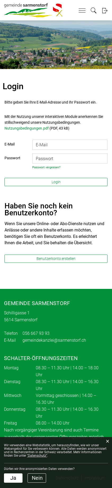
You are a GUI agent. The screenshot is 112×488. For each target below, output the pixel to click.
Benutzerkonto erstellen (56, 258)
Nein (37, 478)
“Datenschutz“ (37, 455)
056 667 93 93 (36, 333)
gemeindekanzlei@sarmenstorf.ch (54, 340)
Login (104, 10)
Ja (13, 478)
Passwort (12, 158)
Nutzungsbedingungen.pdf (27, 128)
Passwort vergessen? (46, 167)
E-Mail (10, 144)
